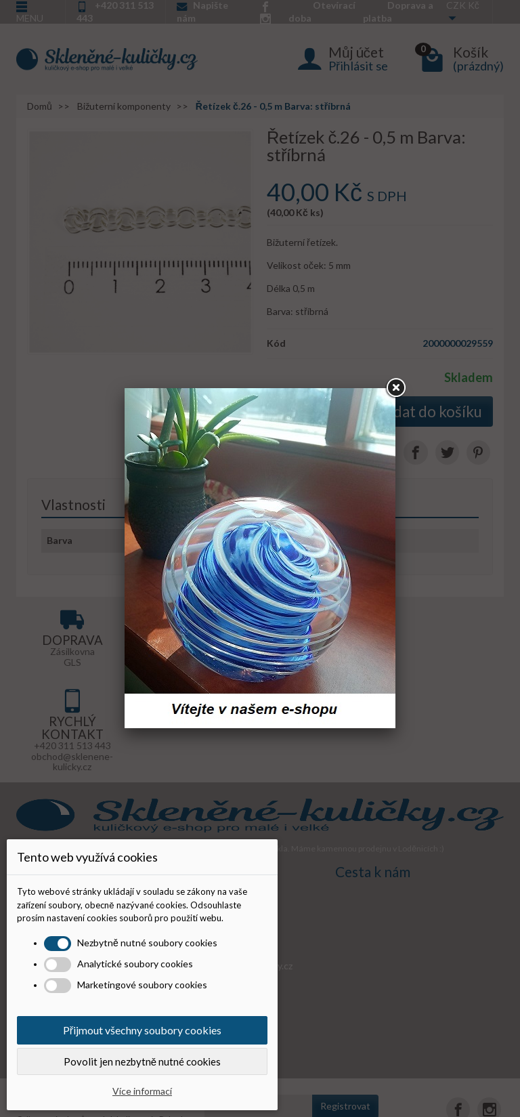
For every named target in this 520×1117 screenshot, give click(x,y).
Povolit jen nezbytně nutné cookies (142, 1061)
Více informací (142, 1091)
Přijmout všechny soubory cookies (142, 1030)
